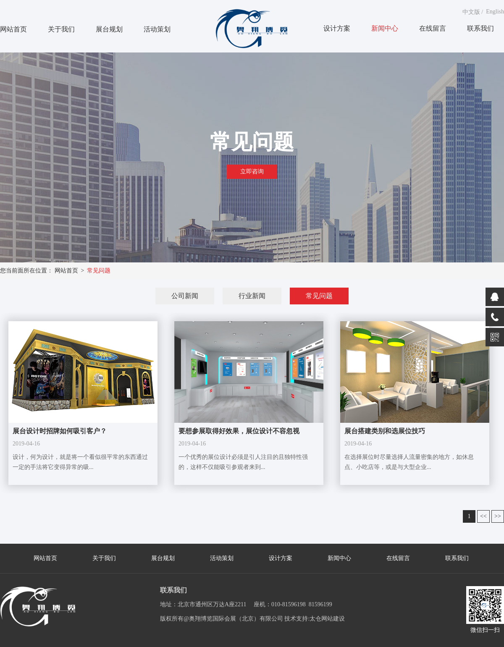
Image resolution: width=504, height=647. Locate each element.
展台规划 (109, 29)
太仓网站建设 (327, 619)
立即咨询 (252, 171)
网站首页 (13, 29)
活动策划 (157, 29)
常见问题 (98, 270)
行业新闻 (252, 295)
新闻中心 (384, 28)
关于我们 (61, 29)
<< (483, 516)
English (495, 11)
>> (497, 516)
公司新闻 (184, 295)
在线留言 (432, 28)
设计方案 (336, 28)
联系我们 (480, 28)
